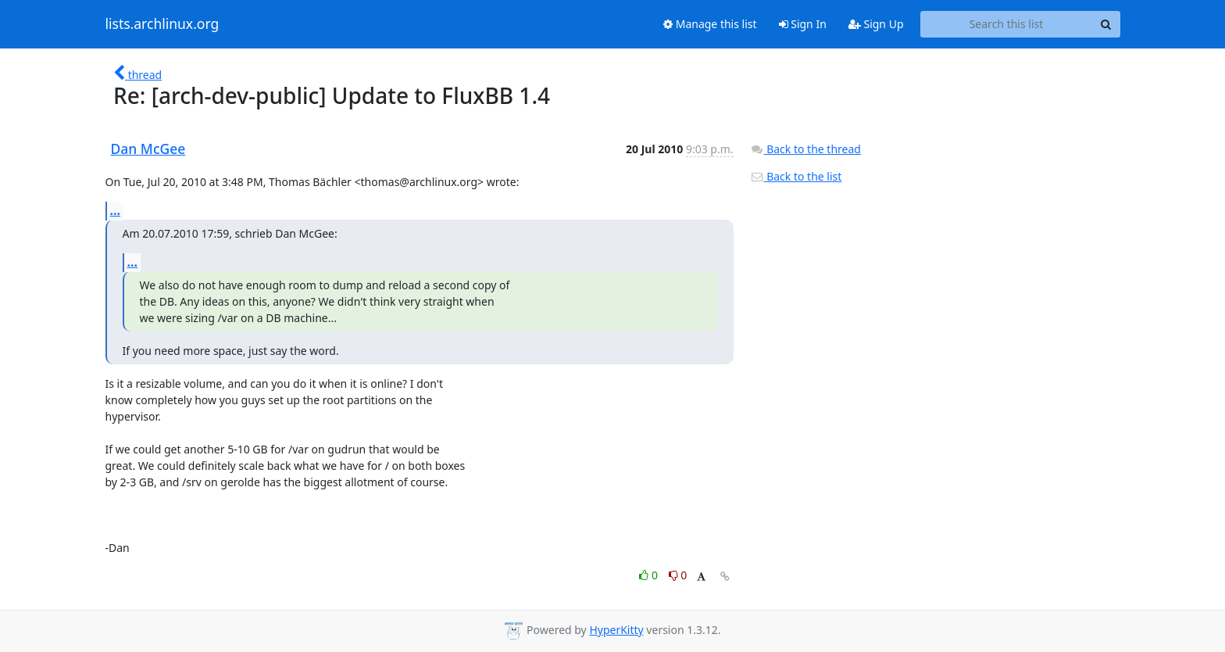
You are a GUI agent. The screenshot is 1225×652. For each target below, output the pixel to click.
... (115, 210)
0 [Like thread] (649, 575)
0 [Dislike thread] (678, 575)
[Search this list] (1006, 24)
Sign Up (876, 23)
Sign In (803, 23)
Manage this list (710, 23)
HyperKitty (616, 629)
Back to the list (796, 176)
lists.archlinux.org (162, 24)
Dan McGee (148, 148)
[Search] (1106, 24)
